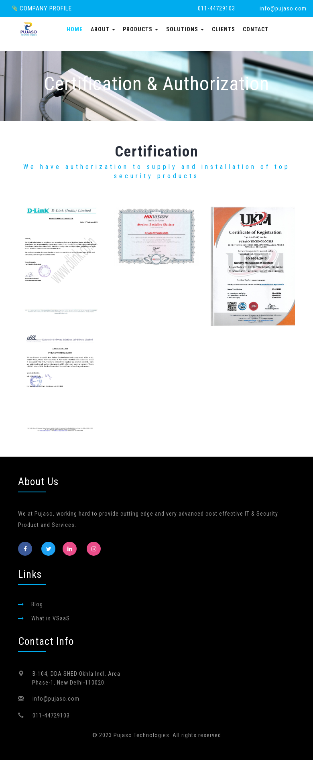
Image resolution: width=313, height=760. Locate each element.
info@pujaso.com (283, 8)
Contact (255, 29)
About (103, 29)
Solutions (185, 29)
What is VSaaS (50, 618)
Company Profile (42, 8)
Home (75, 29)
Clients (223, 29)
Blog (37, 604)
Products (140, 29)
